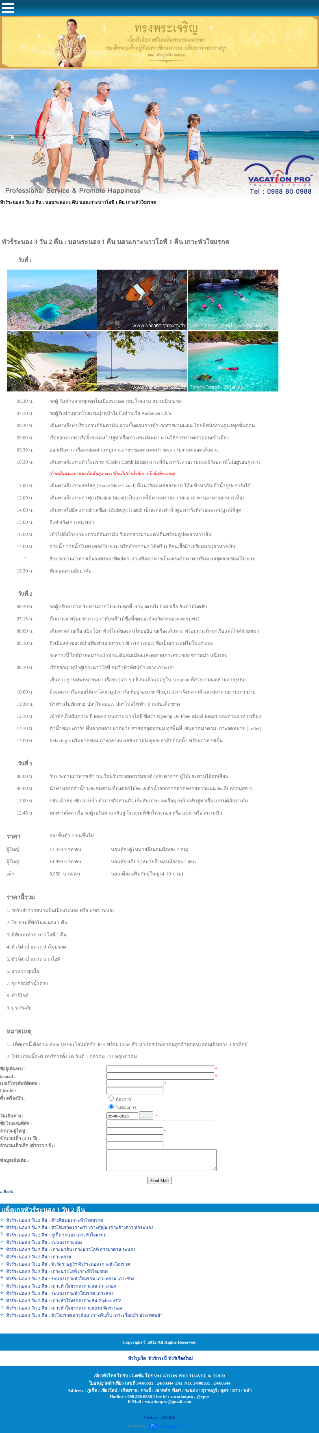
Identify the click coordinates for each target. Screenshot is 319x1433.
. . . (146, 1116)
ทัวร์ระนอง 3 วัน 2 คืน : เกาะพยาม (38, 1256)
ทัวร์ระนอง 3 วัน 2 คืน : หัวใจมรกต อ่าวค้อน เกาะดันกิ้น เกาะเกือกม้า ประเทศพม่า (84, 1315)
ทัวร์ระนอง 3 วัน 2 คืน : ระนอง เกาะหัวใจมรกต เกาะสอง (60, 1293)
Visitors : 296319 (159, 1417)
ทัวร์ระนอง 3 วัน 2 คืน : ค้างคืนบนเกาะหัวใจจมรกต (54, 1220)
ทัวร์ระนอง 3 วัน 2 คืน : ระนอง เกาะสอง (44, 1242)
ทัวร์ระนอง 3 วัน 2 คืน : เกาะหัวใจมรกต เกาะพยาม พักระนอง (64, 1307)
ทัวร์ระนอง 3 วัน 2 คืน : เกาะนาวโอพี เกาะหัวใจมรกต (57, 1271)
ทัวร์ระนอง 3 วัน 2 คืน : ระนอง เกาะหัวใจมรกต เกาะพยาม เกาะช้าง (70, 1278)
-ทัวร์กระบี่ (157, 1358)
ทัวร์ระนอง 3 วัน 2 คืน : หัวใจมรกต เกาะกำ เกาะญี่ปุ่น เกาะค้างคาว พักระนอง (79, 1227)
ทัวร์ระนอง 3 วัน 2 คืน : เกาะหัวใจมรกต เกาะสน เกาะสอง (61, 1286)
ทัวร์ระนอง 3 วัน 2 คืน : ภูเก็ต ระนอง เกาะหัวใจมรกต (56, 1234)
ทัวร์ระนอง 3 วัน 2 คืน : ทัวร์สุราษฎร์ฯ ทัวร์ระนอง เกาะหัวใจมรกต (68, 1264)
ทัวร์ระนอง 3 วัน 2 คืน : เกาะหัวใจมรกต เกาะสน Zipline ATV (63, 1300)
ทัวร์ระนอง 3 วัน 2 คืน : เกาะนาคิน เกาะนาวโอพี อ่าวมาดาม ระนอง (70, 1249)
